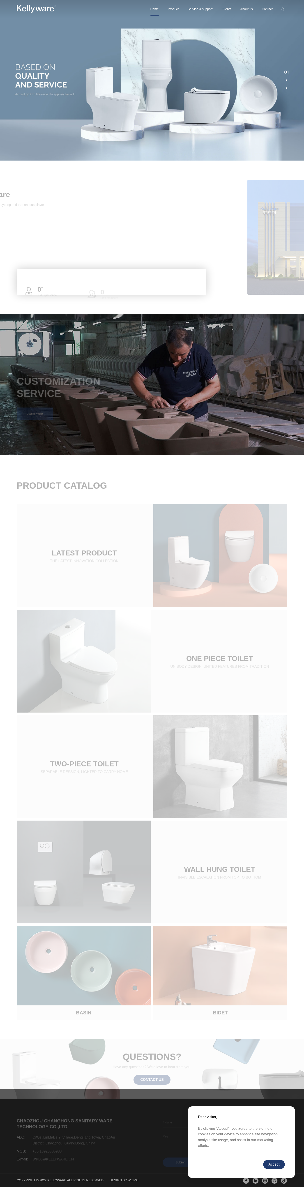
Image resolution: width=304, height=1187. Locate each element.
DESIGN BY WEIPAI (124, 1180)
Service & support (200, 9)
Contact (267, 9)
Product (173, 9)
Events (226, 9)
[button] (286, 72)
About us (246, 9)
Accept (274, 1164)
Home (154, 9)
